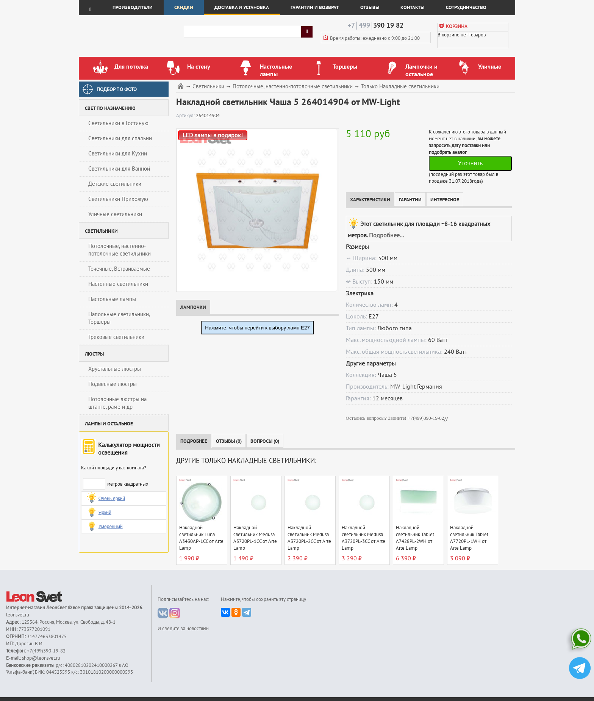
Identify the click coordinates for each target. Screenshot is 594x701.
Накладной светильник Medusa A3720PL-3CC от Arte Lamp (363, 538)
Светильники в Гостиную (118, 123)
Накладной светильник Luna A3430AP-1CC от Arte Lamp (201, 538)
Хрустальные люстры (114, 368)
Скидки (183, 8)
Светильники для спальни (120, 138)
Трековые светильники (116, 337)
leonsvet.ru (17, 615)
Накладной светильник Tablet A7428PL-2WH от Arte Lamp (415, 538)
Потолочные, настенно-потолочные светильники (119, 250)
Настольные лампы (112, 299)
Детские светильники (114, 183)
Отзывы (369, 8)
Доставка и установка (241, 8)
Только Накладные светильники (400, 86)
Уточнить (470, 163)
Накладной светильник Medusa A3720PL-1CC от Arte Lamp (255, 538)
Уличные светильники (115, 214)
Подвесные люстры (112, 384)
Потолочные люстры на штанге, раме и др (117, 403)
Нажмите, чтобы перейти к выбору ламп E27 (257, 328)
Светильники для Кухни (117, 153)
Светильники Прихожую (118, 199)
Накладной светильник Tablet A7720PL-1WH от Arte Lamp (469, 538)
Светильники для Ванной (119, 168)
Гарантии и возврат (315, 8)
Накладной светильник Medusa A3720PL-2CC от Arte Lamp (309, 538)
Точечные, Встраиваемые (119, 268)
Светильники (208, 86)
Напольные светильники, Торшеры (119, 318)
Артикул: (186, 116)
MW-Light (403, 386)
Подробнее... (386, 235)
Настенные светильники (118, 284)
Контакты (412, 8)
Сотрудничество (466, 8)
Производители (133, 8)
